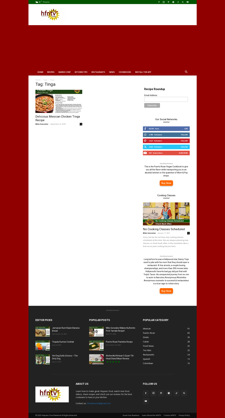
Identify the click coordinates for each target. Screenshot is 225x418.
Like (186, 129)
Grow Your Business (131, 415)
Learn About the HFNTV (151, 415)
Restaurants (98, 72)
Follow (184, 135)
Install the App (143, 72)
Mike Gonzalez (41, 124)
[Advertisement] (112, 47)
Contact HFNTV (170, 415)
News (112, 72)
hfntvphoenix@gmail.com (99, 403)
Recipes (50, 72)
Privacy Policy (184, 415)
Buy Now (166, 183)
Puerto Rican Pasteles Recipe (119, 342)
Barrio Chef (65, 72)
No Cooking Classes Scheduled (164, 229)
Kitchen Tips (81, 72)
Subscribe (183, 153)
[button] (186, 72)
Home (40, 72)
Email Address (150, 95)
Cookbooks (125, 72)
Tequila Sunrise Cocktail (63, 342)
